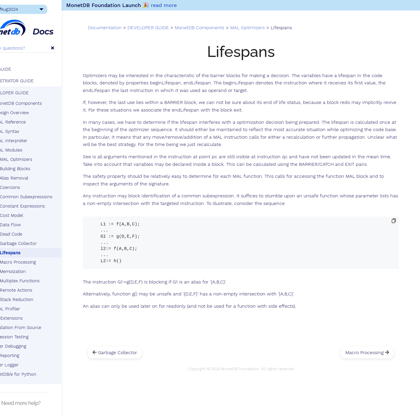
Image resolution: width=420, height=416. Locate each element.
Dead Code (31, 236)
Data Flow (30, 226)
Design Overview (32, 114)
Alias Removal (34, 179)
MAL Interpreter (31, 142)
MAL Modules (28, 151)
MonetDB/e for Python (33, 376)
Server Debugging (28, 348)
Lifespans (30, 254)
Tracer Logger (24, 366)
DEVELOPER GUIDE (26, 94)
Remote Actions (36, 292)
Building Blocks (35, 170)
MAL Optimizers (33, 161)
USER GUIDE (18, 71)
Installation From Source (35, 329)
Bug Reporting (24, 357)
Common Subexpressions (46, 198)
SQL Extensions (26, 320)
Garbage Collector (38, 245)
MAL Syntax (27, 133)
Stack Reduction (36, 301)
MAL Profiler (27, 310)
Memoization (33, 273)
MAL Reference (30, 123)
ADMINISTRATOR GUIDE (29, 82)
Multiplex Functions (40, 282)
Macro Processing (38, 264)
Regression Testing (29, 338)
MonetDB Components (36, 105)
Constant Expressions (42, 207)
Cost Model (31, 217)
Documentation (138, 31)
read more (190, 5)
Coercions (30, 189)
